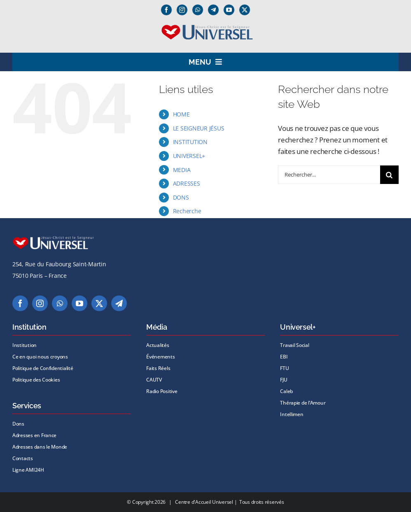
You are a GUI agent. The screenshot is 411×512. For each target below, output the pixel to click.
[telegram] (119, 303)
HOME (181, 114)
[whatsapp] (197, 10)
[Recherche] (389, 174)
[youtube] (229, 10)
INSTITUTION (190, 142)
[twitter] (244, 10)
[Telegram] (213, 10)
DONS (181, 197)
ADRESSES (186, 183)
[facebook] (166, 10)
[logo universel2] (205, 27)
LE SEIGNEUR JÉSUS (198, 128)
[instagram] (182, 10)
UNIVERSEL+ (189, 156)
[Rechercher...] (329, 174)
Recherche (187, 211)
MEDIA (182, 170)
